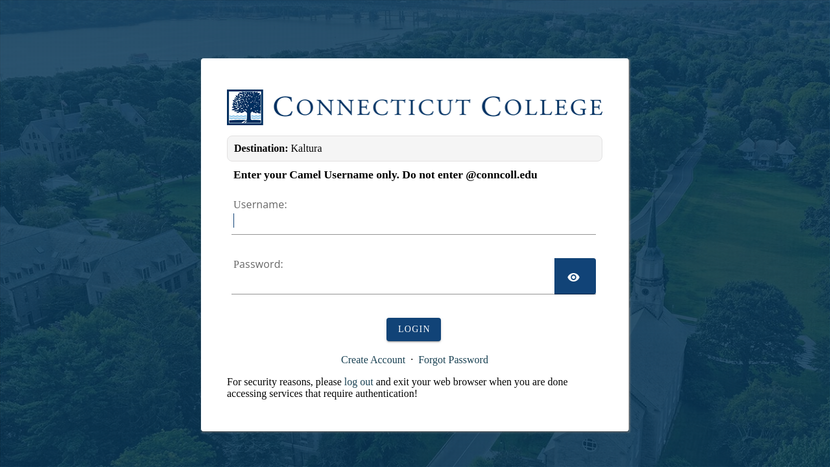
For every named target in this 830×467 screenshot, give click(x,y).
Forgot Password (453, 359)
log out (359, 381)
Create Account (373, 359)
